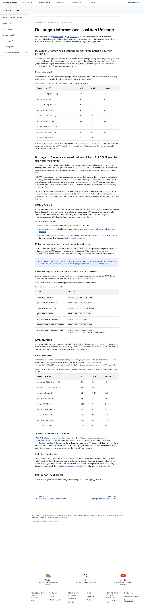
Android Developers (41, 22)
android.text (70, 238)
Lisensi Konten (88, 515)
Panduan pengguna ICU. (92, 480)
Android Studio (133, 2)
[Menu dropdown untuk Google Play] (82, 2)
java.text (105, 61)
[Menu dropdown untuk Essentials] (32, 2)
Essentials (26, 2)
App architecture (11, 10)
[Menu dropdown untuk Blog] (95, 2)
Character (78, 61)
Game (51, 597)
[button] (12, 17)
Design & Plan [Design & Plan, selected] (43, 2)
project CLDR (72, 37)
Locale (69, 61)
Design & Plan (54, 22)
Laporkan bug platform (131, 597)
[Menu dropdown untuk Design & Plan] (50, 2)
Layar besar (72, 599)
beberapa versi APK (91, 182)
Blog (91, 2)
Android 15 (90, 597)
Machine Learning (55, 600)
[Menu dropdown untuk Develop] (65, 2)
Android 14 (90, 600)
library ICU (57, 37)
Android (33, 601)
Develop (59, 2)
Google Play (74, 2)
